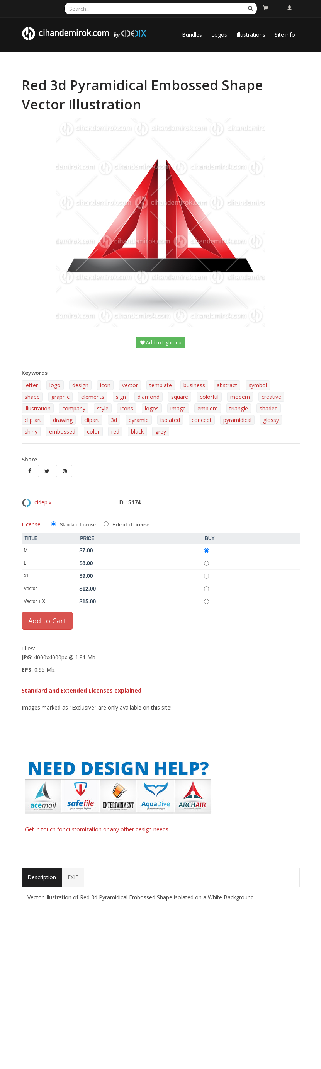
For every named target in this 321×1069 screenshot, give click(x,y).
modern (240, 396)
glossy (271, 420)
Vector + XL (36, 601)
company (73, 408)
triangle (238, 408)
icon (105, 385)
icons (126, 408)
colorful (209, 396)
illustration (38, 408)
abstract (227, 385)
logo (55, 385)
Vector (30, 588)
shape (32, 396)
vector (130, 385)
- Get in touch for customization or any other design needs (95, 829)
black (137, 431)
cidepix (42, 502)
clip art (33, 420)
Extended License (130, 525)
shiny (31, 431)
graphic (60, 396)
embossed (62, 431)
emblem (207, 408)
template (160, 385)
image (178, 408)
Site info (285, 34)
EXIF (73, 877)
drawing (63, 420)
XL (27, 576)
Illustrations (250, 34)
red (115, 431)
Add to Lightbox (160, 342)
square (179, 396)
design (80, 385)
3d (114, 420)
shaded (269, 408)
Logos (219, 34)
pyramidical (237, 420)
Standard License (78, 525)
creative (271, 396)
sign (121, 396)
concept (202, 420)
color (93, 431)
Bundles (192, 34)
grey (160, 431)
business (194, 385)
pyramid (139, 420)
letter (31, 385)
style (103, 408)
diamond (149, 396)
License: (32, 524)
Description (41, 877)
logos (152, 408)
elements (92, 396)
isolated (170, 420)
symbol (258, 385)
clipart (91, 420)
